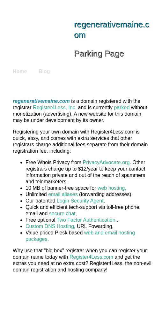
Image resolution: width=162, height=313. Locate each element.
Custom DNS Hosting (50, 226)
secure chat (62, 213)
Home (20, 71)
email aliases (62, 194)
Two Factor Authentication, (87, 220)
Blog (44, 71)
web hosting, (112, 188)
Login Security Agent (80, 200)
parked (121, 107)
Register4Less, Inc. (55, 107)
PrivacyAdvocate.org (106, 162)
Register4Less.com (91, 257)
